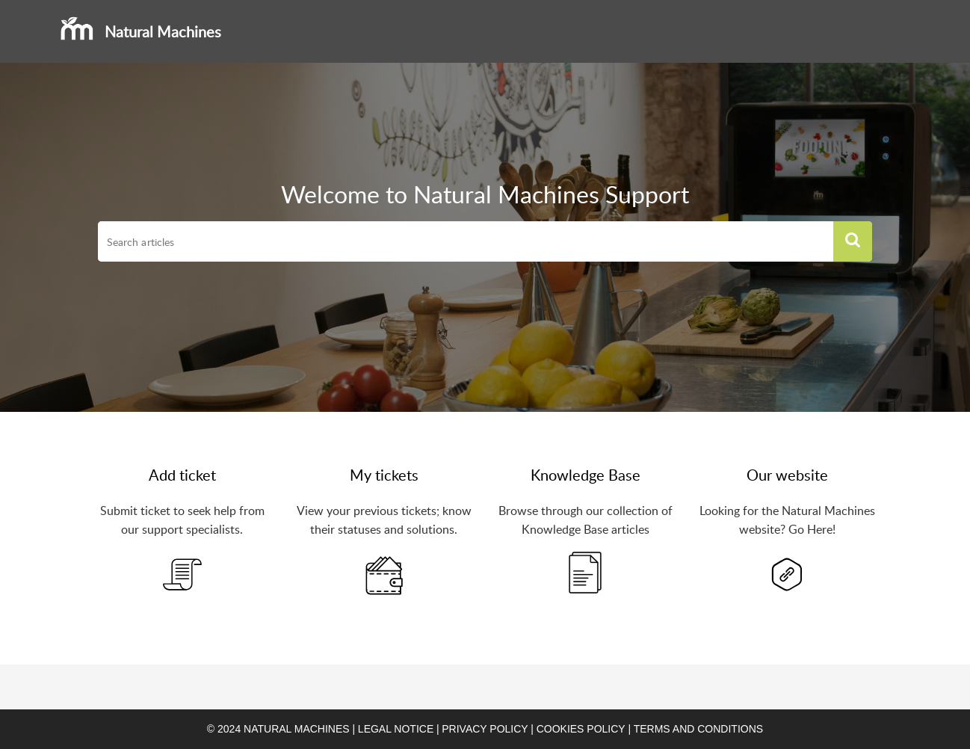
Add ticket (182, 474)
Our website (787, 474)
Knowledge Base (585, 474)
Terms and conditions (698, 729)
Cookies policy (581, 729)
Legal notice (395, 729)
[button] (852, 241)
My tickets (384, 474)
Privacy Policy (485, 729)
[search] (465, 241)
